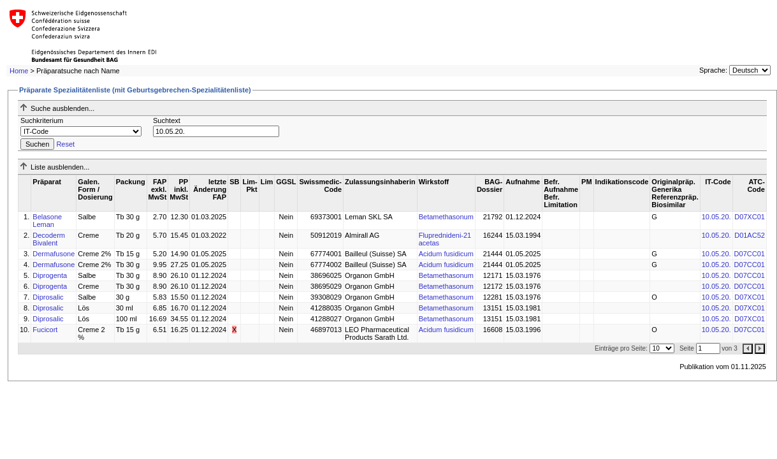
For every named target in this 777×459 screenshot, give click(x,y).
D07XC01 (749, 217)
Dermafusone (54, 254)
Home (19, 71)
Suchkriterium (41, 120)
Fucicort (45, 329)
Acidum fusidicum (446, 254)
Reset (65, 144)
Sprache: (713, 70)
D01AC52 (749, 235)
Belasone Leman (47, 220)
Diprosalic (48, 297)
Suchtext (166, 120)
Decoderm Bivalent (49, 239)
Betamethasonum (446, 217)
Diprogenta (50, 275)
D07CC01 (749, 254)
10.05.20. (716, 217)
